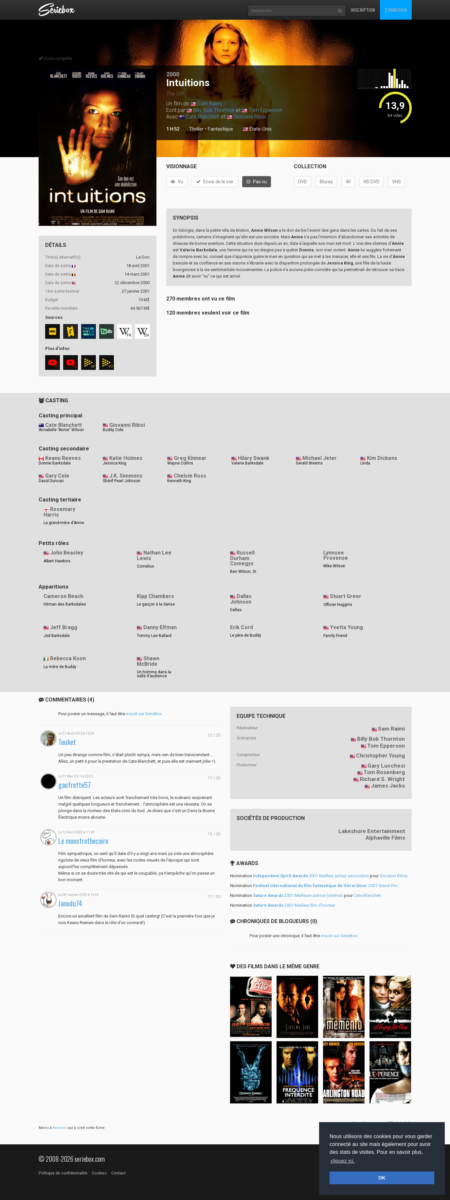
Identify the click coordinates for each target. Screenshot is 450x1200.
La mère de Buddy (60, 666)
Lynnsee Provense (335, 555)
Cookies (99, 1173)
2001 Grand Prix (325, 885)
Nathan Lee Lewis (154, 555)
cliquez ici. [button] (343, 1161)
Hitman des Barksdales (65, 604)
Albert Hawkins (57, 561)
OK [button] (382, 1177)
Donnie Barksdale (55, 463)
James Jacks (388, 785)
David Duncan (51, 481)
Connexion (395, 9)
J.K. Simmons (125, 476)
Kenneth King (179, 481)
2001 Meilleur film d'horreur (294, 905)
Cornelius (145, 566)
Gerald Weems (309, 463)
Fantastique (220, 129)
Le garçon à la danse (156, 604)
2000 (172, 74)
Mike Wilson (334, 566)
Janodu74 (70, 903)
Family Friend (335, 635)
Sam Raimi (209, 103)
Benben (59, 1128)
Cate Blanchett (203, 117)
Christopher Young (380, 755)
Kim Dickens (382, 458)
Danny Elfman (160, 627)
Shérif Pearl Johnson (121, 481)
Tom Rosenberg (384, 772)
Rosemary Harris (59, 512)
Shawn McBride (148, 661)
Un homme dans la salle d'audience (154, 674)
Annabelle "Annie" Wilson (61, 429)
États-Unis (257, 129)
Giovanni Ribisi (249, 117)
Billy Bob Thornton (214, 110)
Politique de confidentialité (63, 1173)
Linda (365, 463)
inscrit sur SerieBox (144, 713)
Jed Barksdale (57, 635)
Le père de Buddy (245, 635)
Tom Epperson (265, 110)
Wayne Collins (180, 463)
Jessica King (114, 463)
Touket (67, 742)
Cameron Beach (63, 596)
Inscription (363, 9)
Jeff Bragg (63, 627)
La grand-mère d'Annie (64, 522)
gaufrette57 (74, 785)
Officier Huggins (337, 604)
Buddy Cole (113, 429)
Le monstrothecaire (83, 841)
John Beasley (66, 553)
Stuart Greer (345, 596)
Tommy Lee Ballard (154, 635)
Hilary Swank (253, 458)
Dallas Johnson (241, 599)
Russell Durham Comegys (242, 558)
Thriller (196, 129)
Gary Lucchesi (386, 765)
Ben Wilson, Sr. (243, 571)
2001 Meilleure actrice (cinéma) (298, 895)
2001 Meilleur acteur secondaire (311, 875)
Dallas (236, 610)
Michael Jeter (319, 458)
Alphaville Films (385, 837)
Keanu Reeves (63, 458)
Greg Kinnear (190, 458)
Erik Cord (241, 627)
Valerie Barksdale (247, 463)
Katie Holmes (125, 458)
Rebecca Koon (68, 658)
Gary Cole (57, 476)
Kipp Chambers (155, 596)
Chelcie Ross (190, 476)
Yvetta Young (346, 627)
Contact (118, 1173)
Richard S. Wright (382, 779)
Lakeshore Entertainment (371, 831)
